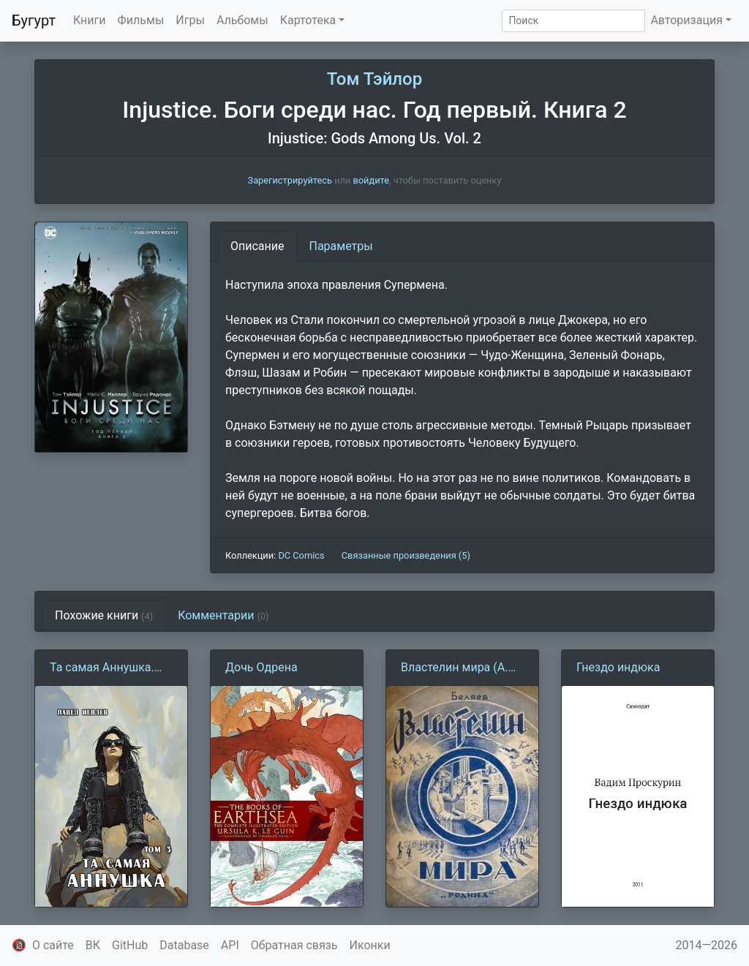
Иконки (370, 945)
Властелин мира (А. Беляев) (454, 668)
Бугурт (34, 20)
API (230, 945)
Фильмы (141, 20)
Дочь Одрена (261, 667)
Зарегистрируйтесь (290, 180)
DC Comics (301, 555)
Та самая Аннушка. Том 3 (102, 668)
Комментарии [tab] (223, 615)
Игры (190, 20)
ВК (93, 945)
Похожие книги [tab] (104, 615)
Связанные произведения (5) (406, 555)
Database (184, 945)
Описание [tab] (257, 246)
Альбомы (242, 20)
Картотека (308, 20)
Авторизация (686, 20)
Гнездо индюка (618, 667)
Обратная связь (294, 945)
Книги (89, 20)
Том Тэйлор (374, 79)
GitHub (130, 945)
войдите (371, 180)
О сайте (53, 945)
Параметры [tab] (341, 246)
